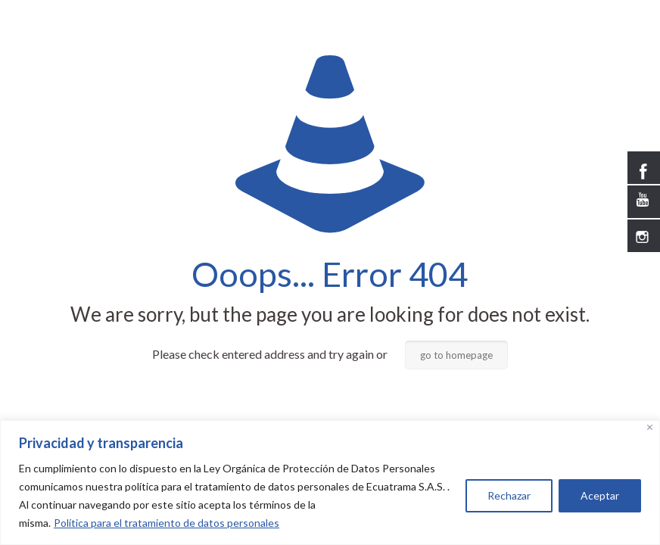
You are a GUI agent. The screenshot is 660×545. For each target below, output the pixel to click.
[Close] (649, 427)
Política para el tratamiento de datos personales (166, 522)
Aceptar (600, 495)
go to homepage (456, 355)
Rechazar (509, 495)
